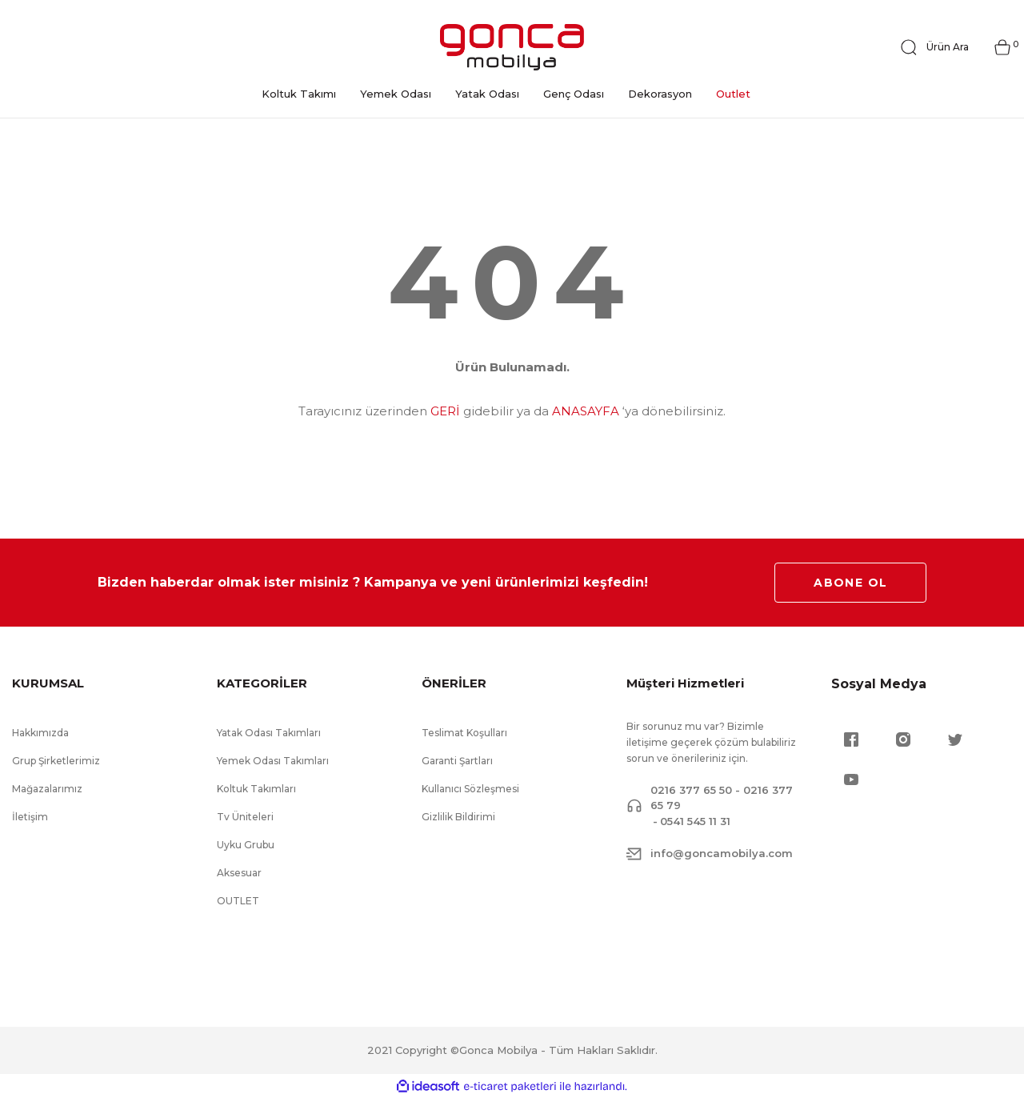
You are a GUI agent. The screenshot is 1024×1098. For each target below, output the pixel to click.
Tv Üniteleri (245, 817)
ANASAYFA (585, 411)
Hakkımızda (40, 733)
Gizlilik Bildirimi (458, 817)
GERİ (445, 411)
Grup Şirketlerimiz (56, 761)
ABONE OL (850, 582)
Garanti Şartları (457, 761)
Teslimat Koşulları (464, 733)
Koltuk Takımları (256, 789)
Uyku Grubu (245, 845)
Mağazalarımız (47, 789)
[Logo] (512, 47)
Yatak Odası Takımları (269, 733)
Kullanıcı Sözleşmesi (470, 789)
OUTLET (238, 901)
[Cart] (1002, 47)
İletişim (30, 817)
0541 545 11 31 (695, 821)
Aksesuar (239, 873)
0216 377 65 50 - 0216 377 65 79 (721, 797)
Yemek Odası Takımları (273, 761)
